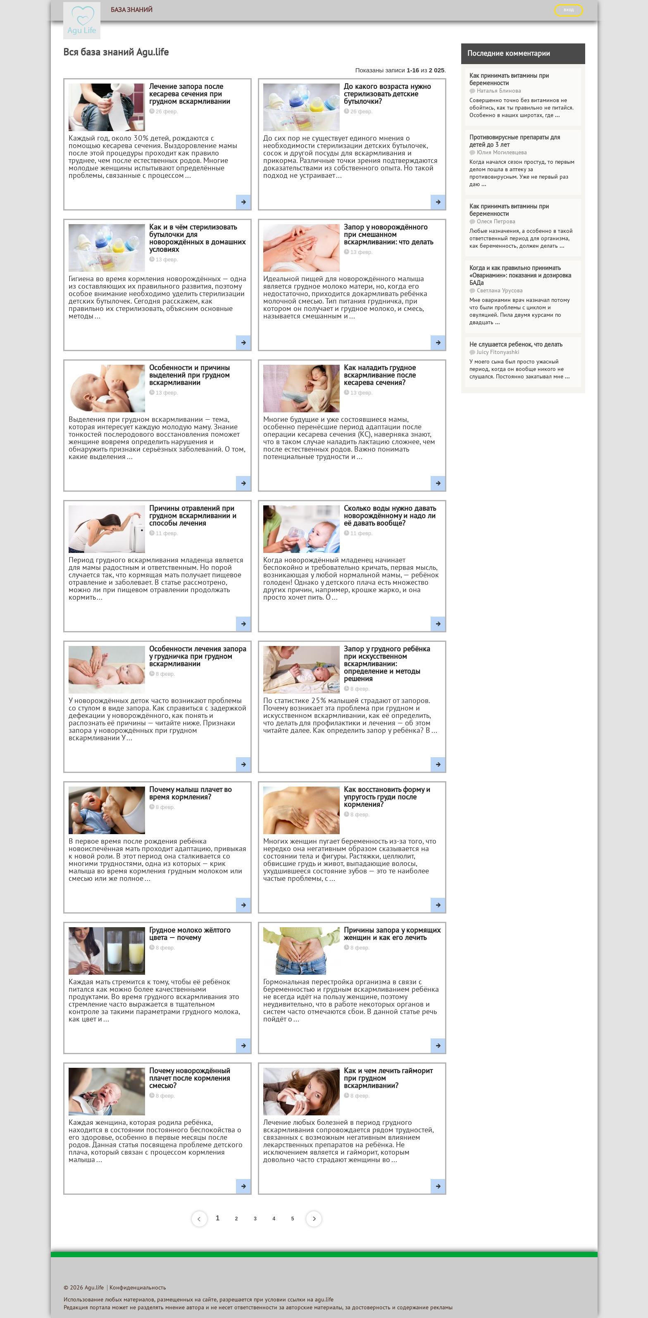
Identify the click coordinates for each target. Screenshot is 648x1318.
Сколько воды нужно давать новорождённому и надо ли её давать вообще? (390, 516)
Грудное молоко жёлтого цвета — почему (190, 934)
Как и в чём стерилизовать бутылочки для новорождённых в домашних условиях (197, 239)
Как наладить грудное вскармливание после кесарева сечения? (380, 376)
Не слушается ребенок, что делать (515, 345)
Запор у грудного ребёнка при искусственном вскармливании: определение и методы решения (387, 664)
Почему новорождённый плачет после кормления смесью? (189, 1079)
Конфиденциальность (138, 1288)
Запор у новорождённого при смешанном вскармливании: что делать (388, 235)
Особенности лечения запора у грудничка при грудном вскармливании (197, 657)
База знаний (131, 10)
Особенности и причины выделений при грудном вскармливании (189, 376)
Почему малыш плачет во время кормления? (190, 794)
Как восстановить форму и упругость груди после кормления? (387, 798)
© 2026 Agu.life (84, 1288)
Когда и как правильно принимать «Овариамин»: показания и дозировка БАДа (520, 276)
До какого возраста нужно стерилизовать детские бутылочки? (387, 94)
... (557, 115)
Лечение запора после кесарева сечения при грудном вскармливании (189, 94)
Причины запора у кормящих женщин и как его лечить (392, 934)
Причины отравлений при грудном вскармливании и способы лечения (192, 516)
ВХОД (569, 10)
